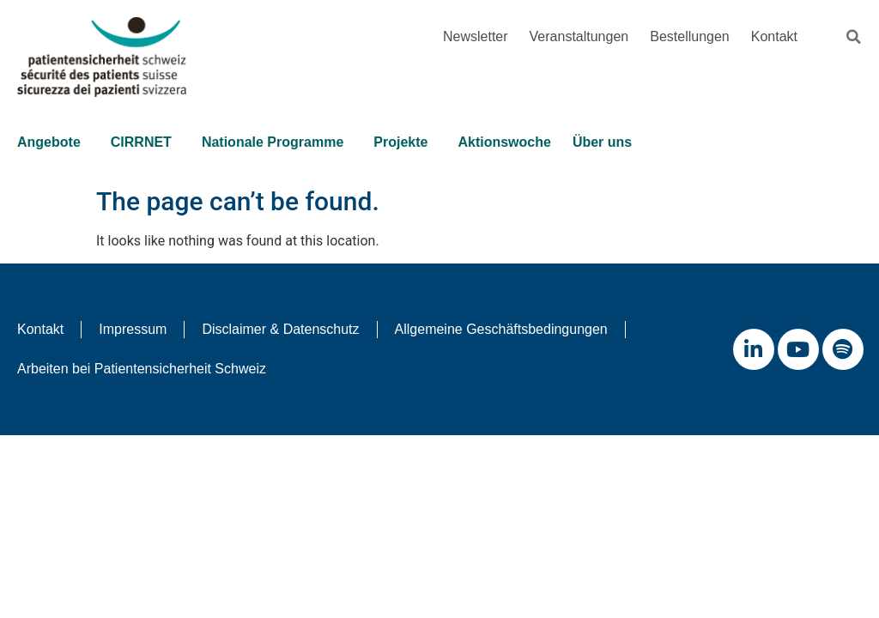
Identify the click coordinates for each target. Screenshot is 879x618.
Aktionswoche (504, 142)
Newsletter (475, 36)
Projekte (404, 142)
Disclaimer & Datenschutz (280, 329)
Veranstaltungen (579, 36)
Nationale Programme (277, 142)
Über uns (606, 142)
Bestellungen (690, 36)
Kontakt (774, 36)
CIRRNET (145, 142)
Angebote (53, 142)
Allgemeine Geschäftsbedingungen (501, 329)
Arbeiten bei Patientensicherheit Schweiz (141, 368)
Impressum (133, 329)
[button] (853, 37)
